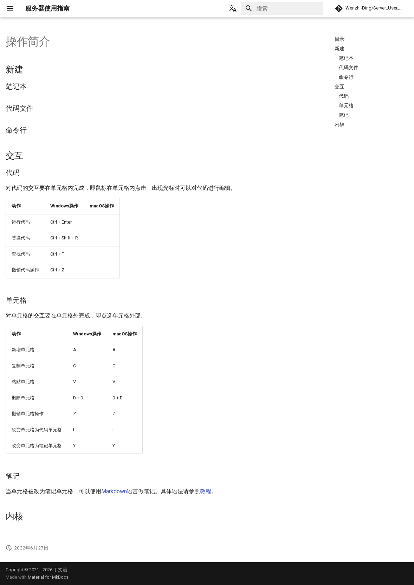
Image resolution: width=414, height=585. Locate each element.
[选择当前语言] (233, 8)
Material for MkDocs (48, 577)
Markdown (114, 491)
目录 (339, 39)
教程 (205, 491)
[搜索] (282, 8)
